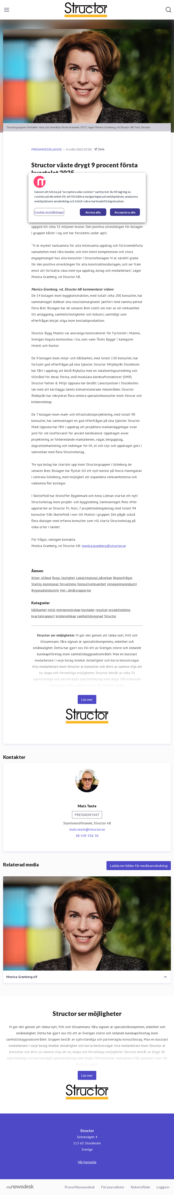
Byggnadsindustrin (45, 590)
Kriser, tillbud (41, 578)
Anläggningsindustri (122, 584)
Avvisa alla (93, 212)
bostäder (88, 610)
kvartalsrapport (43, 616)
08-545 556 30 (87, 835)
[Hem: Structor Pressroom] (86, 9)
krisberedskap (66, 616)
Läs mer (87, 699)
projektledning (119, 610)
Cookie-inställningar (49, 212)
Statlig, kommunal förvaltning (53, 584)
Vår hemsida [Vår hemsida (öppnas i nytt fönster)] (87, 1162)
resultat (102, 610)
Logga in (162, 1187)
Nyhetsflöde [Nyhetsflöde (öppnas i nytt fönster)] (140, 1187)
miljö (51, 610)
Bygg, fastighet (63, 578)
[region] (87, 197)
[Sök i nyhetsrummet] (168, 10)
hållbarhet (39, 610)
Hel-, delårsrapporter (75, 590)
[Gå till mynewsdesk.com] (20, 1187)
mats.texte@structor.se (87, 829)
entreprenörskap (68, 610)
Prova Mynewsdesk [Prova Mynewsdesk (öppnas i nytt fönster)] (80, 1187)
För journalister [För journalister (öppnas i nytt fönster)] (112, 1187)
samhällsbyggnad (90, 616)
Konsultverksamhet (91, 584)
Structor (110, 616)
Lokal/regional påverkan (94, 578)
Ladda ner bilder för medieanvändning (139, 865)
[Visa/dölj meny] (6, 9)
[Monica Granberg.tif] (87, 923)
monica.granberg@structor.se (104, 545)
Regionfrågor (123, 578)
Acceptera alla (124, 212)
